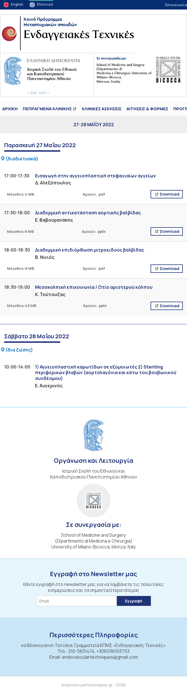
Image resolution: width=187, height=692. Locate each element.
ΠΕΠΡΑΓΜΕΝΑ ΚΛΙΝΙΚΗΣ (47, 109)
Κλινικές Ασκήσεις (101, 109)
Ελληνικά (45, 4)
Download (169, 194)
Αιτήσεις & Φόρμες (147, 109)
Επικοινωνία (176, 4)
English (17, 4)
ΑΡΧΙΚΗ (10, 109)
